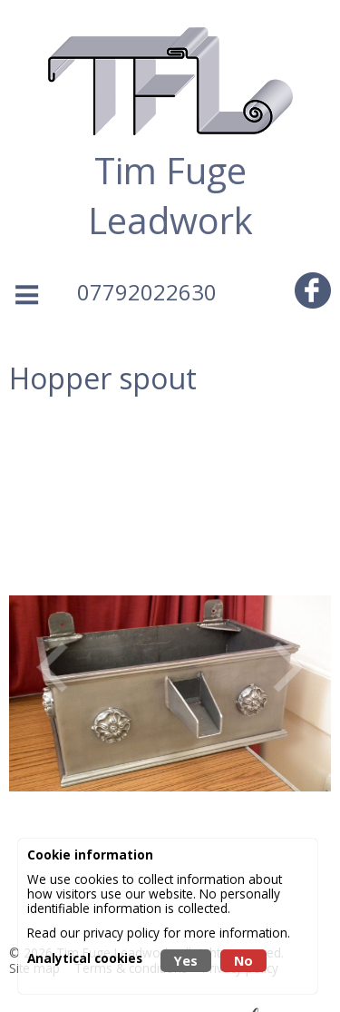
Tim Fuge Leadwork (170, 195)
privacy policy (121, 932)
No (243, 960)
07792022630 (147, 292)
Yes (186, 960)
